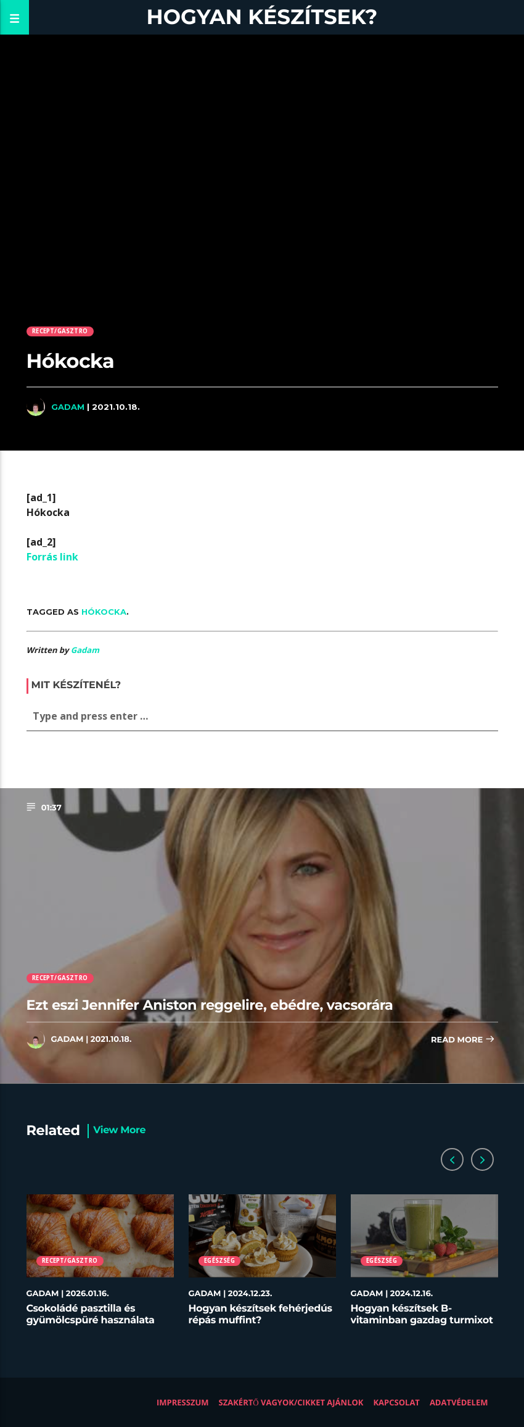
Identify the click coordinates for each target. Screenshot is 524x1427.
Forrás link (52, 557)
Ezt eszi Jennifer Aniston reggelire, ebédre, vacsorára (210, 1004)
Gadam (67, 407)
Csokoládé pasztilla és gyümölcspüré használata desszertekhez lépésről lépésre (91, 1326)
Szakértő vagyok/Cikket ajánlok (291, 1402)
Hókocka (103, 612)
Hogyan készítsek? (262, 17)
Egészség (219, 1261)
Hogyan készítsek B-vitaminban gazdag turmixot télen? (422, 1320)
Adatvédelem (459, 1402)
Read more (463, 1040)
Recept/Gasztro (60, 331)
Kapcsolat (396, 1402)
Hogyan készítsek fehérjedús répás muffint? (260, 1314)
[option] (100, 1266)
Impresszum (183, 1402)
